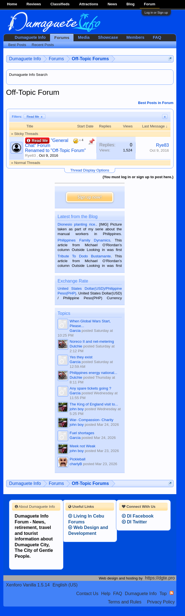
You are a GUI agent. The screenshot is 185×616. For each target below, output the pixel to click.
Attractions (88, 4)
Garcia (75, 330)
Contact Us (87, 593)
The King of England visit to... (94, 404)
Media (84, 37)
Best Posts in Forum (155, 103)
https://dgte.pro (160, 578)
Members (135, 37)
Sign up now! (90, 197)
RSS (172, 593)
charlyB (76, 464)
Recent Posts (43, 45)
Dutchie (76, 346)
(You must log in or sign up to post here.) (138, 177)
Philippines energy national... (93, 373)
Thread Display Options (89, 170)
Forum (149, 4)
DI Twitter (134, 522)
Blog (131, 4)
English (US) (65, 585)
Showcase (108, 37)
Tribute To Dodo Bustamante (84, 256)
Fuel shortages (82, 433)
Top (163, 593)
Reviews (34, 4)
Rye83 (30, 155)
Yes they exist (81, 357)
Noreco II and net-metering (92, 341)
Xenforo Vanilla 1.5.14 (28, 585)
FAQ (157, 37)
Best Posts (17, 45)
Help (105, 593)
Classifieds (60, 4)
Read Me (34, 116)
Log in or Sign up (156, 12)
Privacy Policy (161, 602)
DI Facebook (138, 516)
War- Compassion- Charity (91, 420)
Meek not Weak (82, 446)
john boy (77, 409)
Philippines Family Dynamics (84, 240)
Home (12, 4)
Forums (61, 37)
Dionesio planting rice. (77, 224)
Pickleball (77, 459)
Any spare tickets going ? (90, 388)
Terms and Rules (124, 602)
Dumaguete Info (30, 37)
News (112, 4)
